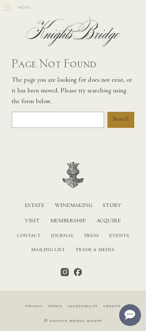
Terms (55, 306)
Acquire (109, 221)
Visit (32, 221)
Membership (68, 221)
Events (119, 236)
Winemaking (73, 206)
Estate (35, 206)
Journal (62, 236)
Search (121, 119)
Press (92, 236)
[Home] (73, 34)
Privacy (33, 306)
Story (112, 206)
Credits (111, 306)
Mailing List (48, 250)
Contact (29, 236)
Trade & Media (95, 250)
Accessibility (82, 306)
